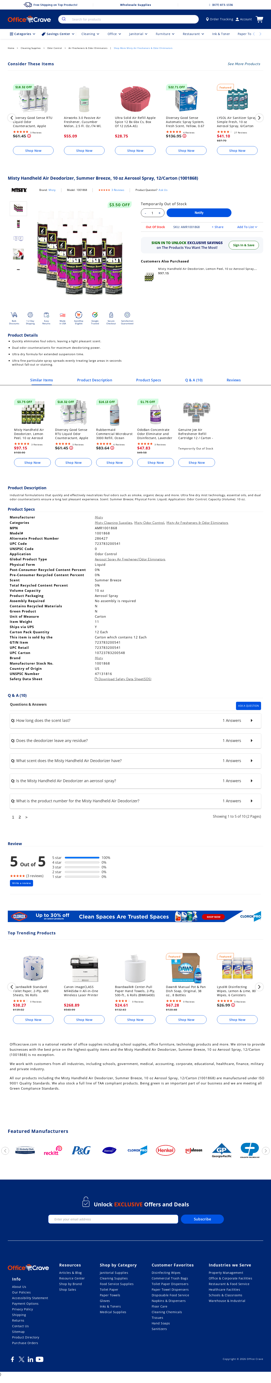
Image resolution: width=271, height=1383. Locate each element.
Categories (23, 34)
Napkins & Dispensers (169, 1301)
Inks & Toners (110, 1306)
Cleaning (90, 34)
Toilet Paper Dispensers (170, 1284)
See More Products (244, 64)
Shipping (19, 1315)
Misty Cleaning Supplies (113, 523)
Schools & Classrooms (225, 1295)
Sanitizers (159, 1329)
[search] (63, 19)
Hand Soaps (161, 1323)
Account (244, 19)
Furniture (165, 34)
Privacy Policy (22, 1309)
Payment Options (25, 1303)
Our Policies (21, 1292)
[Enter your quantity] (152, 213)
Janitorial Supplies (114, 1273)
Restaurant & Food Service (229, 1284)
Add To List (247, 227)
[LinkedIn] (30, 1361)
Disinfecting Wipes (166, 1273)
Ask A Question (248, 706)
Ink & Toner (221, 34)
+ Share (218, 227)
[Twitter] (21, 1361)
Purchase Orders (25, 1343)
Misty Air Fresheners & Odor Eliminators (197, 523)
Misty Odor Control (149, 523)
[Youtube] (39, 1361)
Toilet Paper (109, 1289)
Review (15, 843)
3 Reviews (118, 190)
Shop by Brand (70, 1284)
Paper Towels (110, 1295)
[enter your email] (113, 1219)
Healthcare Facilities (224, 1289)
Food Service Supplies (117, 1284)
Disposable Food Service (170, 1295)
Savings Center (58, 34)
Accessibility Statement (30, 1298)
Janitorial (138, 34)
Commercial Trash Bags (170, 1278)
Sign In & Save (243, 245)
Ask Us (163, 190)
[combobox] (128, 19)
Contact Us (20, 1326)
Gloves (105, 1301)
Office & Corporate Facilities (230, 1278)
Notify (199, 213)
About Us (19, 1287)
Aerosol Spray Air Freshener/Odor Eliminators (130, 559)
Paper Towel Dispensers (170, 1289)
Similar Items (41, 380)
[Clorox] (135, 917)
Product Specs (148, 380)
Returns (18, 1320)
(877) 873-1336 (220, 4)
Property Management (226, 1273)
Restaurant (194, 34)
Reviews (234, 380)
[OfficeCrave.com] (28, 1268)
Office (115, 34)
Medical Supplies (113, 1312)
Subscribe (202, 1219)
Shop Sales (67, 1289)
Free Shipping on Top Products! (50, 4)
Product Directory (25, 1337)
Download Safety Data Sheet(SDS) (123, 679)
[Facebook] (12, 1361)
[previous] (12, 118)
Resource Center (72, 1278)
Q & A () (194, 380)
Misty (52, 190)
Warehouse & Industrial (227, 1301)
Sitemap (18, 1332)
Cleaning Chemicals (167, 1312)
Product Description (94, 380)
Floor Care (159, 1306)
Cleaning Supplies (114, 1278)
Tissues (157, 1318)
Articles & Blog (70, 1273)
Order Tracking (219, 19)
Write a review (21, 883)
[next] (259, 118)
